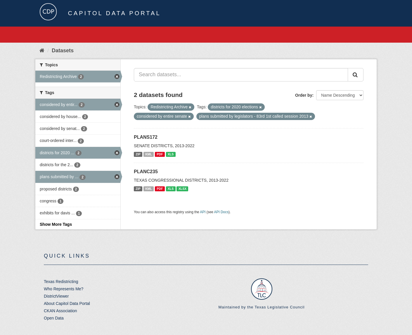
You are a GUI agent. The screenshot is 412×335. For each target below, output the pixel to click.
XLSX (182, 188)
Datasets (63, 50)
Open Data (54, 318)
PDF (160, 154)
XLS (171, 154)
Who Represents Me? (63, 289)
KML (148, 154)
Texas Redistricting (61, 281)
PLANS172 (145, 137)
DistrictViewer (56, 296)
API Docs (221, 212)
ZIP (138, 154)
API (202, 212)
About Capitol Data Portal (67, 303)
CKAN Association (60, 310)
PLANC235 (146, 171)
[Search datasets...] (241, 74)
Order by (303, 95)
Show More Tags (56, 224)
